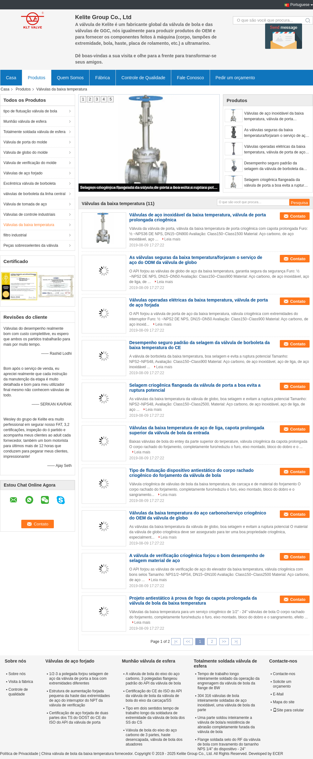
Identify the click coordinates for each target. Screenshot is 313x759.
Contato (297, 216)
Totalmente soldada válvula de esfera (34, 132)
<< (188, 641)
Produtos (36, 77)
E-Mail (278, 694)
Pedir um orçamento (235, 77)
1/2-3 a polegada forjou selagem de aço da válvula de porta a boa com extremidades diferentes (78, 678)
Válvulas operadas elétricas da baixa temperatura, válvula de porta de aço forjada (274, 149)
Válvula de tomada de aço (25, 204)
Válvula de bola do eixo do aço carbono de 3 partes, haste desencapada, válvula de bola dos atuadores (154, 737)
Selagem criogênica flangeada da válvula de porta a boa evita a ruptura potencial (149, 187)
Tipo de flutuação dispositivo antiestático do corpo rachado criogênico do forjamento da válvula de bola (191, 473)
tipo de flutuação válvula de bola (30, 111)
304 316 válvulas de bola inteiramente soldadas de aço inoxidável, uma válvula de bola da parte (226, 703)
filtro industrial (15, 235)
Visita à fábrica (20, 681)
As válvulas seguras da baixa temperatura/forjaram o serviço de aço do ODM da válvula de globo (276, 133)
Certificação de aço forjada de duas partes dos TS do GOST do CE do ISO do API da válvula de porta (78, 718)
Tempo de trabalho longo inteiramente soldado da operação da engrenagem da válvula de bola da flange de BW (228, 681)
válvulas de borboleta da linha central (34, 194)
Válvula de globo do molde (25, 152)
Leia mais (172, 239)
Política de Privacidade (19, 753)
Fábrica (102, 77)
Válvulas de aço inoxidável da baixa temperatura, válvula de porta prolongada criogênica (274, 116)
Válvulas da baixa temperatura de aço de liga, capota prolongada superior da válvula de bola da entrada (196, 430)
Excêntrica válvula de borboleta (29, 183)
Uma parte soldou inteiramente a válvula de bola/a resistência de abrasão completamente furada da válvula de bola (226, 724)
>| (236, 641)
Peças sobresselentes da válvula (30, 245)
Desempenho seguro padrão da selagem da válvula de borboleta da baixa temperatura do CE (273, 166)
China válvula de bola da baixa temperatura (77, 753)
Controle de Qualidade (143, 77)
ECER (278, 753)
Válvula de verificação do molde (29, 163)
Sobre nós (17, 674)
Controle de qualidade (18, 691)
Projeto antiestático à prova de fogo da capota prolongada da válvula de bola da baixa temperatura (193, 601)
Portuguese (300, 5)
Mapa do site (284, 702)
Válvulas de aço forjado (23, 173)
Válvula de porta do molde (25, 142)
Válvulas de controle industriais (29, 214)
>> (224, 641)
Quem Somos (70, 77)
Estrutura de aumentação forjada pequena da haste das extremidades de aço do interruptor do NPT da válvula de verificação (79, 698)
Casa (11, 77)
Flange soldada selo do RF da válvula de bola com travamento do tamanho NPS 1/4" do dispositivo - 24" (229, 744)
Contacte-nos (284, 674)
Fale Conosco (190, 77)
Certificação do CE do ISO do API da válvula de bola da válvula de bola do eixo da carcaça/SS (154, 696)
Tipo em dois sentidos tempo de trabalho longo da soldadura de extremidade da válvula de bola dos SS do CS (155, 715)
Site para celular (288, 710)
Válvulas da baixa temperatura (28, 225)
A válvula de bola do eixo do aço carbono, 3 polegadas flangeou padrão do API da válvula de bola (153, 678)
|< (175, 641)
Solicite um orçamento (282, 684)
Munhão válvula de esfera (24, 121)
